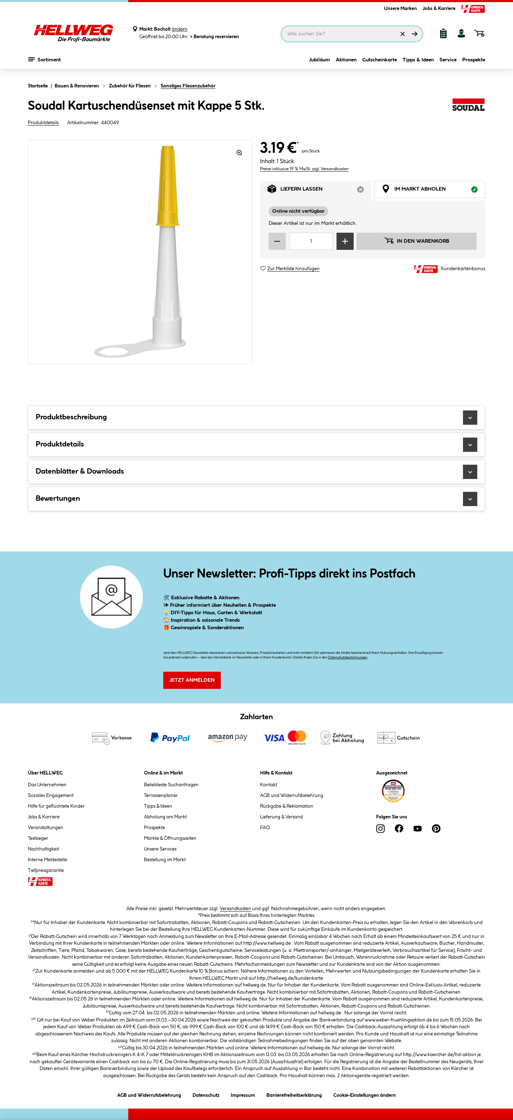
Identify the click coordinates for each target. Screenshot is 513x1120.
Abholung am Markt (165, 817)
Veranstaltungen (45, 828)
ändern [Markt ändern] (180, 29)
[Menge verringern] (277, 241)
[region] (140, 252)
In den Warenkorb (416, 241)
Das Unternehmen (47, 785)
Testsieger (38, 838)
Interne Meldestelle (47, 860)
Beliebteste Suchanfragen (171, 785)
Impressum (243, 1094)
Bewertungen (256, 499)
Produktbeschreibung (256, 417)
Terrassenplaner (161, 795)
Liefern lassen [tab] (319, 191)
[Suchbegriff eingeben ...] (351, 33)
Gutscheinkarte (379, 63)
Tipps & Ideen (418, 63)
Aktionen (346, 63)
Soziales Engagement (51, 795)
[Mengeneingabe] (311, 241)
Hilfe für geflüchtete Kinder (56, 806)
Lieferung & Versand (281, 817)
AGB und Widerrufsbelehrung (291, 795)
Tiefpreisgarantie (46, 870)
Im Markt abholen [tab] (433, 191)
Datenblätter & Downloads (256, 472)
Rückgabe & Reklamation (286, 806)
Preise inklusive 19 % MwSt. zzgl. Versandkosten (304, 169)
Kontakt (268, 785)
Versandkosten (235, 909)
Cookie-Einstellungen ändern (364, 1094)
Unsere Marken (400, 8)
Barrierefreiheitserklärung (294, 1094)
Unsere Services (160, 849)
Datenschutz (206, 1094)
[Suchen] (414, 33)
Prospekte (473, 63)
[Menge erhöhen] (345, 241)
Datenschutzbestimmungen (347, 657)
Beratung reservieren (214, 36)
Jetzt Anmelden (192, 680)
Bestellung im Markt (165, 860)
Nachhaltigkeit (43, 849)
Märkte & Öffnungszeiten (170, 838)
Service (448, 63)
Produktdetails (43, 123)
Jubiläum (319, 63)
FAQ (265, 828)
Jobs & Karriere (439, 8)
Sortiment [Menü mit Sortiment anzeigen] (44, 62)
